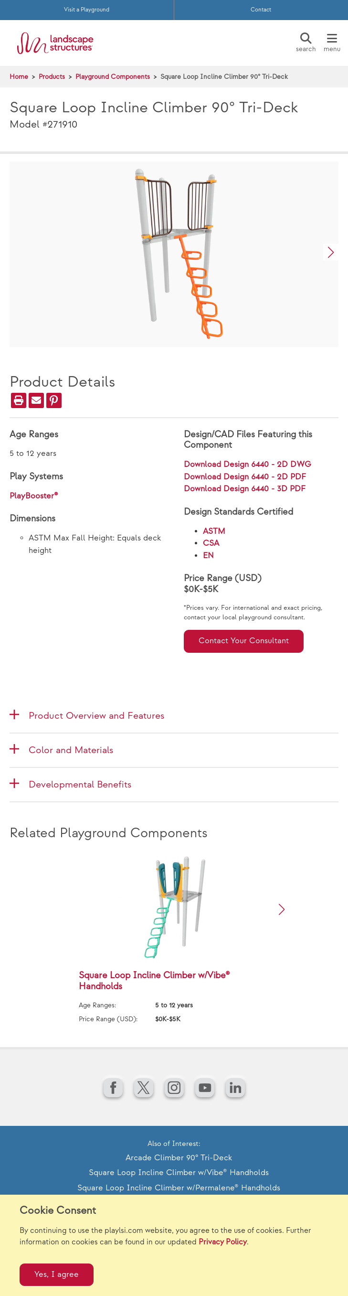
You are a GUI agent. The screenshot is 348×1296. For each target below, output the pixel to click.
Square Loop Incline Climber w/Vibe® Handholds (179, 1172)
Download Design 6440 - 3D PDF (245, 489)
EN (208, 556)
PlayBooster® (34, 496)
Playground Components (112, 77)
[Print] (18, 400)
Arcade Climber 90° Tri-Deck (179, 1158)
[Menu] (331, 43)
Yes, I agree (56, 1274)
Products (52, 77)
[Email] (36, 400)
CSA (211, 543)
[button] (330, 252)
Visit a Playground (86, 9)
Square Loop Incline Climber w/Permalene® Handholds (178, 1188)
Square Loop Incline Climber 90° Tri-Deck (224, 77)
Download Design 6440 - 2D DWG (247, 464)
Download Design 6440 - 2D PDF (245, 477)
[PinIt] (54, 400)
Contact (261, 9)
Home (19, 77)
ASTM (214, 531)
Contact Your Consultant (244, 641)
